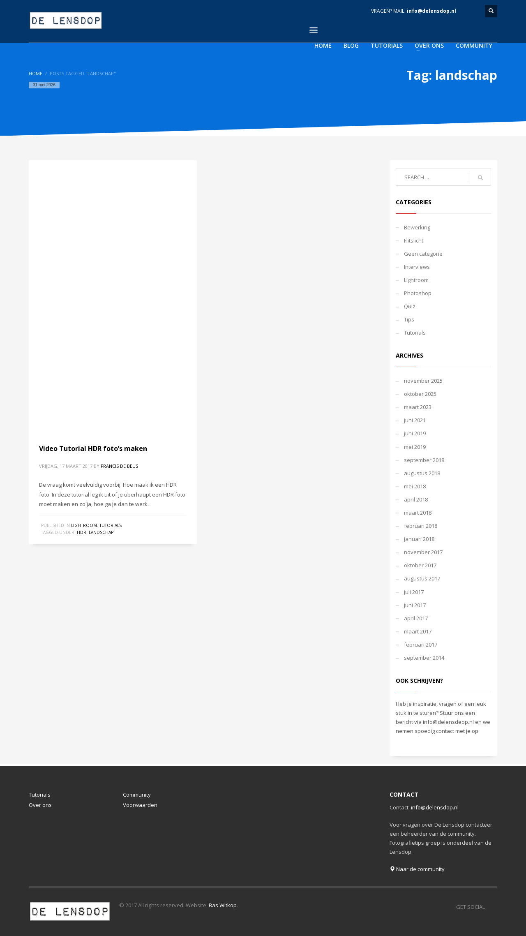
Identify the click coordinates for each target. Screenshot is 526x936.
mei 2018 (415, 486)
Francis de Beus (119, 466)
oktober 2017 (420, 565)
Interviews (417, 266)
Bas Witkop (223, 905)
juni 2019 (415, 433)
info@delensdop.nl (431, 10)
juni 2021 (415, 420)
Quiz (409, 306)
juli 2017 (414, 592)
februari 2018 (420, 525)
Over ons (40, 805)
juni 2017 (415, 605)
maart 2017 (417, 631)
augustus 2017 (422, 578)
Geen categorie (423, 253)
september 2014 (424, 657)
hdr (81, 532)
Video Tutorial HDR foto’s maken (93, 448)
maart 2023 (417, 407)
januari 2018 (419, 539)
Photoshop (417, 293)
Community (137, 794)
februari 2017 (420, 644)
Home (35, 73)
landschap (101, 532)
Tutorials (110, 525)
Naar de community (417, 869)
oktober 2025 (420, 394)
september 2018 (424, 460)
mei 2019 (415, 447)
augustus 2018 (422, 473)
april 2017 (416, 618)
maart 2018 (417, 512)
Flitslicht (413, 240)
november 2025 (423, 380)
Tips (409, 319)
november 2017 (423, 552)
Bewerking (417, 227)
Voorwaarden (140, 805)
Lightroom (84, 525)
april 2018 (416, 499)
